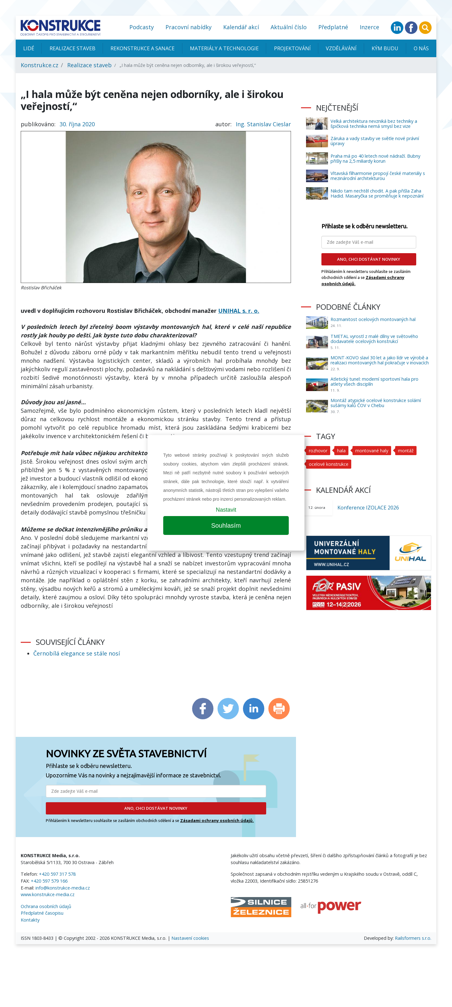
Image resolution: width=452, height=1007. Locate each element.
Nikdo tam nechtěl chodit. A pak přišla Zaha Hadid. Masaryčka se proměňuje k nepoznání (377, 193)
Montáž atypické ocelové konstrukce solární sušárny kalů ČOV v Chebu (376, 402)
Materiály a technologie (224, 48)
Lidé (28, 48)
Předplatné (333, 27)
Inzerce (369, 27)
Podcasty (141, 27)
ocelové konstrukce (329, 464)
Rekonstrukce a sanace (142, 48)
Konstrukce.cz (39, 65)
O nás (421, 48)
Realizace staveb (72, 48)
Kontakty (30, 920)
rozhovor (318, 451)
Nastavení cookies (190, 938)
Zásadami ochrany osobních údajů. (217, 820)
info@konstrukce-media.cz (62, 888)
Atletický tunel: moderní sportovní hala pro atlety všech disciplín (374, 381)
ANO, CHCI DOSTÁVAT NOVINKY (155, 808)
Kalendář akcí (241, 27)
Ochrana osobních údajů (46, 906)
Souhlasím (226, 525)
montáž (406, 451)
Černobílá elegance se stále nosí (76, 653)
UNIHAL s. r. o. (238, 310)
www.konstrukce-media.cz (47, 894)
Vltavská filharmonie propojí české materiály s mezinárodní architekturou (378, 175)
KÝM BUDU (385, 48)
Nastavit (226, 510)
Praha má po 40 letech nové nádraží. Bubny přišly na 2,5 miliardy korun (375, 158)
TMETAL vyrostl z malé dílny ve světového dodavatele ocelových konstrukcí (374, 338)
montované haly (372, 451)
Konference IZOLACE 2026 (368, 507)
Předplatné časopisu (42, 913)
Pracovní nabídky (188, 27)
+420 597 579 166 (49, 881)
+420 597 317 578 (57, 874)
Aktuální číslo (289, 27)
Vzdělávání (341, 48)
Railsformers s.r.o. (413, 938)
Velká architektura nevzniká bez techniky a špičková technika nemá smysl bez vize (374, 123)
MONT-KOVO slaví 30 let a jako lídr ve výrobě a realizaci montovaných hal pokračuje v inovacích (380, 360)
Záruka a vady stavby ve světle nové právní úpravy (375, 140)
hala (341, 451)
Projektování (292, 48)
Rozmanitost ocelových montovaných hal (373, 319)
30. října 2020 (77, 124)
